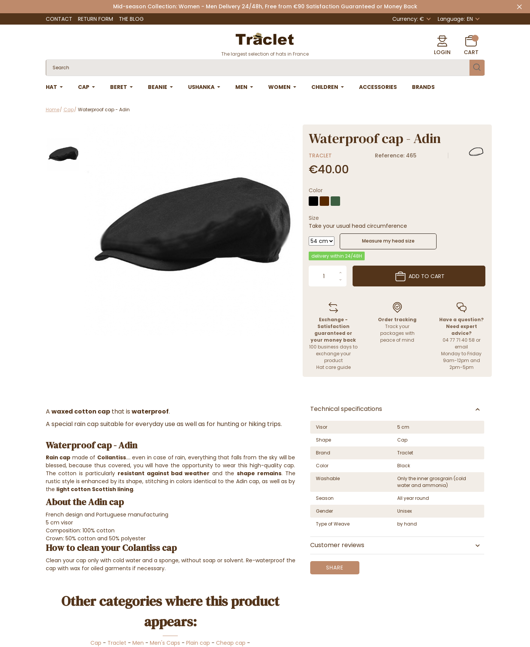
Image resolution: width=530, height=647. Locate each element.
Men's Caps (165, 643)
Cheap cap (231, 643)
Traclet (320, 155)
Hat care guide (333, 367)
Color (316, 190)
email (461, 347)
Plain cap (198, 643)
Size (314, 218)
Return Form (95, 19)
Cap (95, 643)
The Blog (131, 19)
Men (138, 643)
